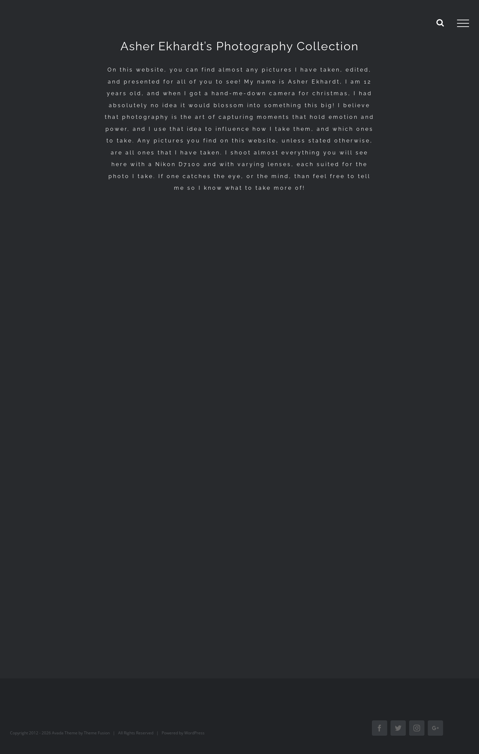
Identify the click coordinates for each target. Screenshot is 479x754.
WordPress (194, 733)
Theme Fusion (97, 733)
